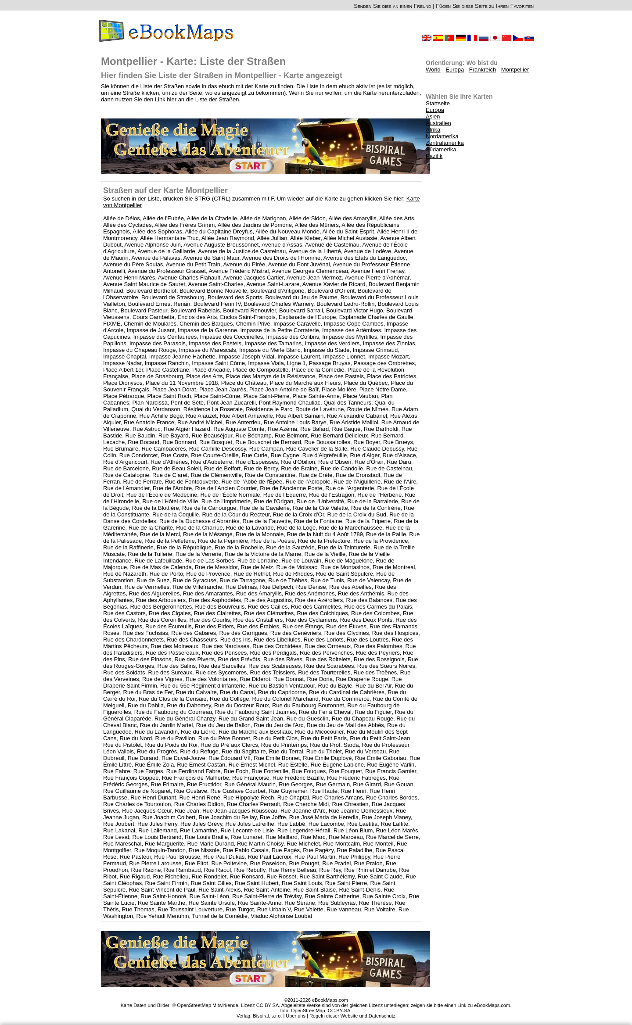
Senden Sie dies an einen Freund (392, 6)
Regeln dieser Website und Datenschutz (352, 1015)
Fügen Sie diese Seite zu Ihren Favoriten (485, 6)
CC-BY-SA (339, 1010)
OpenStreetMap (308, 1010)
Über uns (295, 1015)
